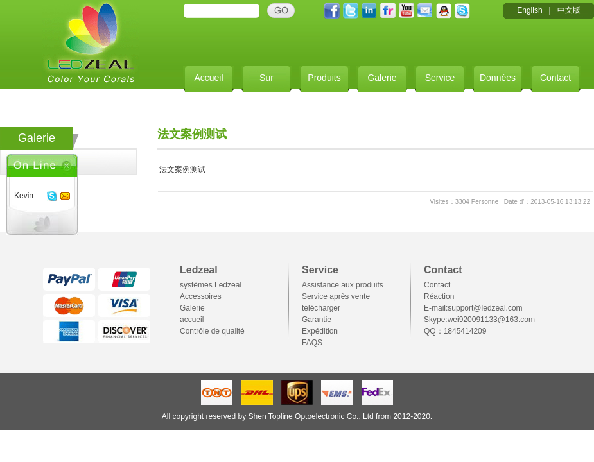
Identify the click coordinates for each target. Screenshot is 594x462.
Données (498, 78)
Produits (324, 78)
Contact (555, 78)
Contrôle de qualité (212, 331)
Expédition (320, 331)
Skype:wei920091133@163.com (479, 319)
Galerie (381, 78)
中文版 (569, 10)
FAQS (312, 342)
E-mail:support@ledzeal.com (473, 308)
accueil (192, 319)
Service (440, 78)
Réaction (439, 296)
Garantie (316, 319)
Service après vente (336, 296)
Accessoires (201, 296)
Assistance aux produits (342, 284)
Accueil (208, 78)
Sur (266, 78)
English (529, 10)
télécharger (321, 308)
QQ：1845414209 (455, 331)
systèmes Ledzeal (210, 284)
